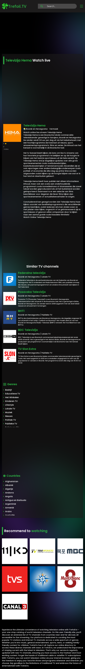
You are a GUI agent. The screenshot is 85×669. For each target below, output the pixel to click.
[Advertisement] (42, 34)
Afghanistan (11, 481)
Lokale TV (10, 408)
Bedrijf (8, 389)
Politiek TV (10, 419)
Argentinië (10, 503)
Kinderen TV (11, 401)
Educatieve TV (12, 393)
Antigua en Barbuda (15, 500)
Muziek (8, 412)
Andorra (9, 492)
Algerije (9, 488)
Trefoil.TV (14, 6)
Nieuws (9, 416)
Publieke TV (11, 423)
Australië (9, 515)
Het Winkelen (12, 397)
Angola (9, 496)
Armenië (9, 507)
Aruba (8, 511)
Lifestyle (9, 404)
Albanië (9, 485)
